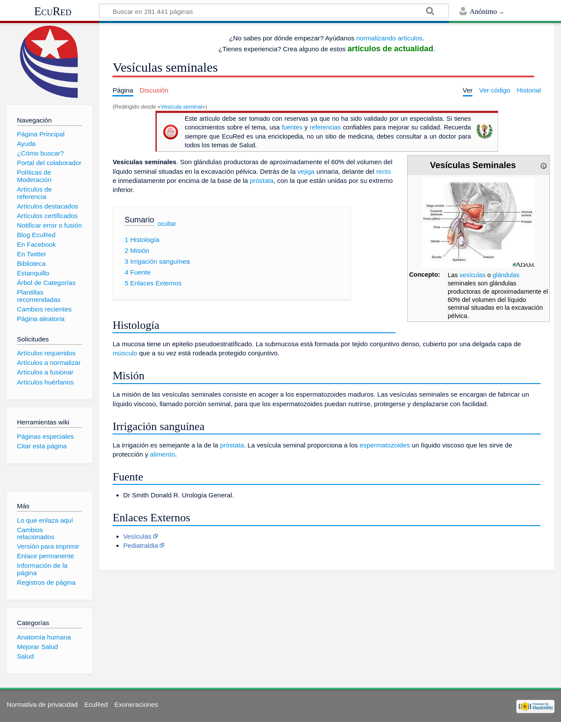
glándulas (505, 275)
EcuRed (53, 11)
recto (383, 171)
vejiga (306, 171)
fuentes (292, 127)
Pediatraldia (140, 545)
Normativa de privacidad (42, 704)
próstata (262, 180)
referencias (325, 127)
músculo (124, 353)
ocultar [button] (167, 223)
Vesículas (137, 536)
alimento (162, 454)
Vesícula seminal (181, 106)
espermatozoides (385, 445)
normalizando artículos (389, 38)
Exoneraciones (136, 704)
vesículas (472, 275)
